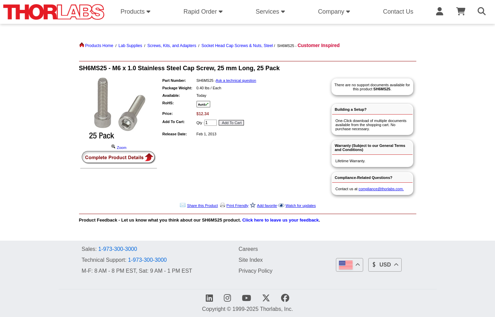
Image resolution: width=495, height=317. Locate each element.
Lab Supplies (130, 45)
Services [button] (271, 11)
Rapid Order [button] (204, 11)
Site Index (250, 259)
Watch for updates (300, 205)
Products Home (96, 45)
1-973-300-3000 (117, 249)
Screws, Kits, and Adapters (172, 45)
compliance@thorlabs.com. (381, 189)
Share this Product (202, 205)
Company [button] (335, 11)
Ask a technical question (236, 80)
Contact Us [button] (398, 11)
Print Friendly (238, 205)
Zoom (118, 148)
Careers (248, 249)
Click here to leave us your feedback (280, 220)
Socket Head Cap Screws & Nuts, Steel (237, 45)
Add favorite (267, 205)
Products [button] (137, 11)
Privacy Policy (255, 270)
